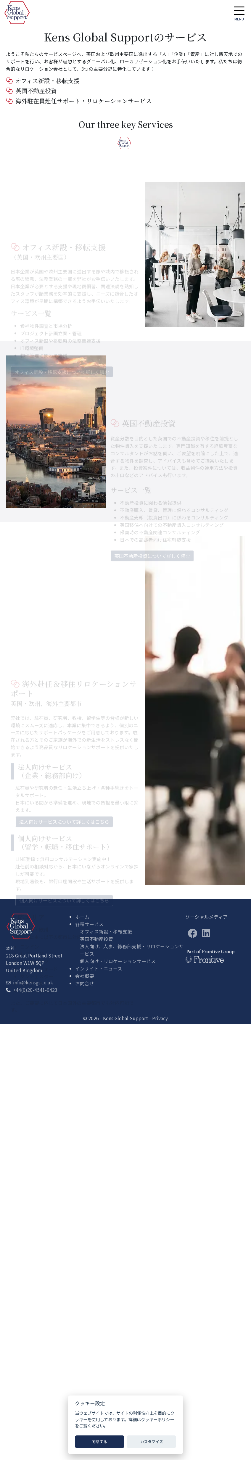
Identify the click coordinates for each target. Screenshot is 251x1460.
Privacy (160, 1018)
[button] (239, 13)
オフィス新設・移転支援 (43, 80)
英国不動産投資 (31, 90)
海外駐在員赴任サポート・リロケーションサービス (79, 100)
